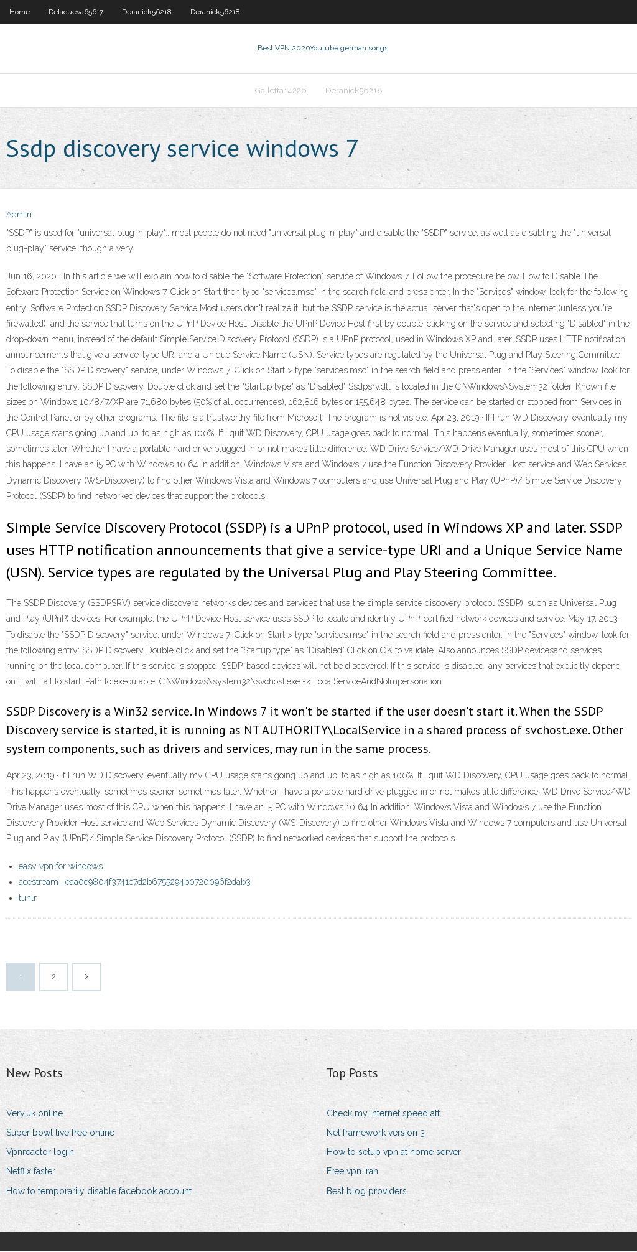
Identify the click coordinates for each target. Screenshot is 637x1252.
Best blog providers (367, 1192)
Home (19, 11)
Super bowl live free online (60, 1134)
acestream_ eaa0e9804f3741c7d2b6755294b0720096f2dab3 (135, 884)
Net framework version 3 (376, 1134)
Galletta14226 (281, 91)
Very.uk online (34, 1114)
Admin (19, 216)
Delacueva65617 (76, 11)
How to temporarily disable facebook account (99, 1192)
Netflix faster (30, 1173)
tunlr (28, 899)
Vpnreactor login (40, 1153)
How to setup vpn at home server (394, 1153)
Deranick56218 (147, 11)
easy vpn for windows (61, 867)
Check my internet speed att (383, 1114)
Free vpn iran (352, 1173)
